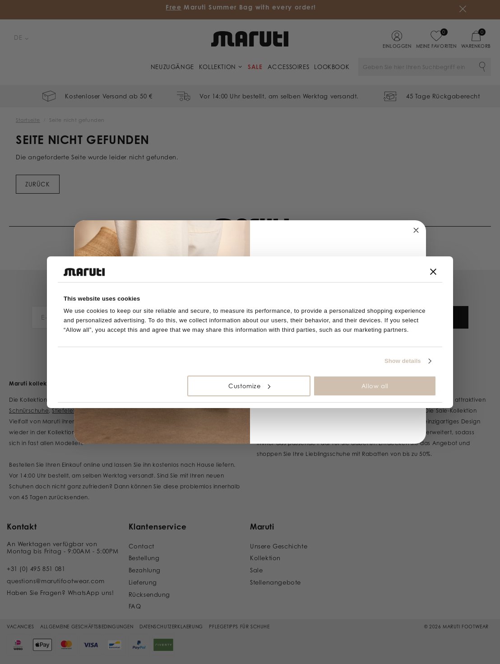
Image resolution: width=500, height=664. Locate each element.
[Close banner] (433, 272)
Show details (402, 361)
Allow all (375, 386)
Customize (249, 386)
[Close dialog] (416, 230)
